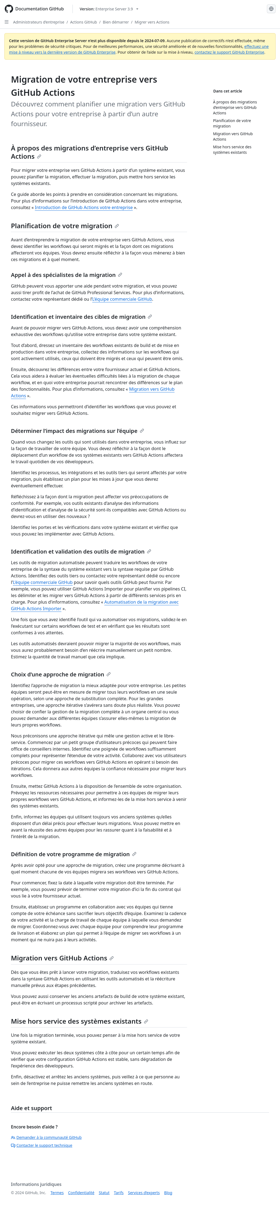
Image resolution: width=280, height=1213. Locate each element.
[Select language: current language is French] (271, 8)
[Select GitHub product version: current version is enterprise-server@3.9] (109, 9)
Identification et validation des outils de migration (81, 551)
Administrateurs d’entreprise (38, 22)
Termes (57, 1192)
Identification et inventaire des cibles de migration (81, 316)
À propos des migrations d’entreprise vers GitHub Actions (89, 152)
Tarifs (119, 1192)
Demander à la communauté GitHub (46, 1137)
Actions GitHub (83, 22)
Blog (168, 1192)
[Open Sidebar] (6, 22)
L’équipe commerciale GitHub (122, 299)
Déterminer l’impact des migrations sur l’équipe (77, 431)
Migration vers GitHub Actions (62, 957)
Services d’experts (144, 1192)
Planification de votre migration (65, 225)
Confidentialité (81, 1192)
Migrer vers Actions (152, 22)
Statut (104, 1192)
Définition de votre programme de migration (73, 854)
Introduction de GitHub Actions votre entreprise (84, 207)
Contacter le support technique (41, 1145)
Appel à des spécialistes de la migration (66, 275)
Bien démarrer (116, 22)
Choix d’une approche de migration (61, 674)
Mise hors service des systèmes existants (79, 1021)
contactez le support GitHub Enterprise (229, 52)
